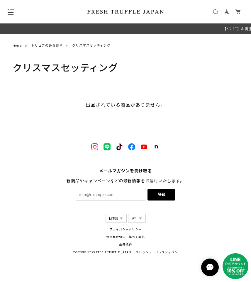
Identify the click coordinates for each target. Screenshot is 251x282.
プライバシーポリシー (125, 229)
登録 (161, 194)
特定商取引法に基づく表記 (125, 237)
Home (17, 47)
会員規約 (125, 244)
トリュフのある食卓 (47, 47)
